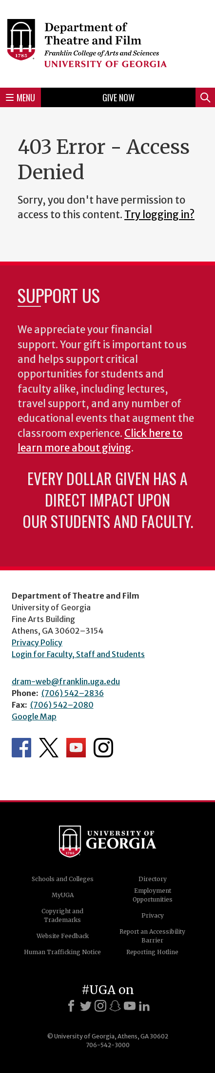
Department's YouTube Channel (76, 747)
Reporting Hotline (152, 952)
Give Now (118, 97)
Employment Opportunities (153, 895)
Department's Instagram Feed (103, 747)
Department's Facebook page (21, 747)
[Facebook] (71, 1006)
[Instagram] (100, 1006)
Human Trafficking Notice (62, 952)
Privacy (152, 915)
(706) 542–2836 (72, 693)
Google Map (34, 716)
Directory (152, 879)
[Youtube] (130, 1006)
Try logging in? (159, 214)
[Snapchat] (115, 1006)
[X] (86, 1006)
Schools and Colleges (63, 879)
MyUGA (63, 895)
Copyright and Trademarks (62, 915)
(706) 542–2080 (62, 705)
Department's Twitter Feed (49, 747)
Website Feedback (63, 936)
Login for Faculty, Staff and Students (78, 654)
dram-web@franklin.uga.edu (66, 681)
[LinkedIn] (144, 1006)
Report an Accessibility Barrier (152, 936)
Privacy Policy (37, 642)
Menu (20, 97)
